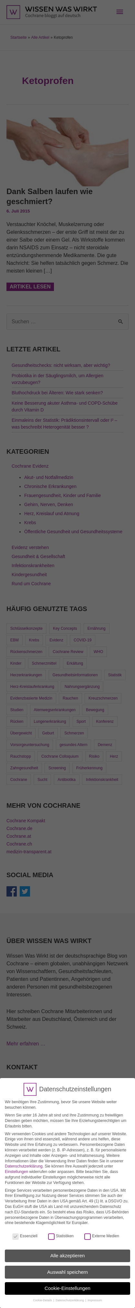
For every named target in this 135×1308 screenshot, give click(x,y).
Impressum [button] (95, 1294)
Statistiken (61, 1230)
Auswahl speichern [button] (67, 1266)
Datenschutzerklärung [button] (70, 1294)
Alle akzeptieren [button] (67, 1250)
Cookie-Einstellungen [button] (67, 1282)
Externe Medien (101, 1230)
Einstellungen (16, 1166)
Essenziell (24, 1230)
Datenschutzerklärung (24, 1160)
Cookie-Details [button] (43, 1294)
